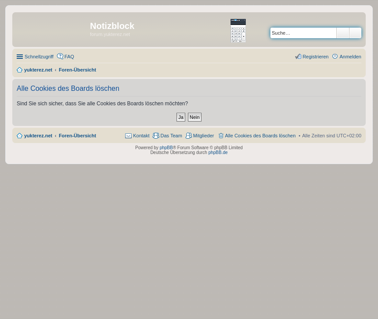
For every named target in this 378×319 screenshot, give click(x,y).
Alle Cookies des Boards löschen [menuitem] (260, 135)
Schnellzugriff (39, 56)
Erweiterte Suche (355, 33)
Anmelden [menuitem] (350, 56)
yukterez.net (38, 135)
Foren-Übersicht (77, 135)
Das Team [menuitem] (171, 135)
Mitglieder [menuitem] (203, 135)
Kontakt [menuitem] (141, 135)
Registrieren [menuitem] (315, 56)
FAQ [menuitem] (69, 56)
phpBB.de (218, 152)
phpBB (166, 147)
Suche (342, 33)
